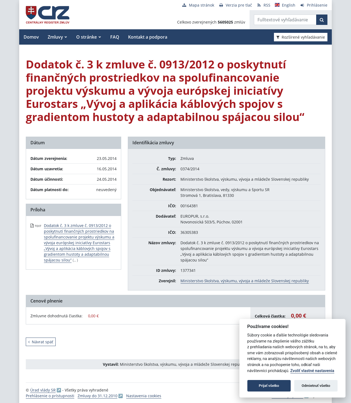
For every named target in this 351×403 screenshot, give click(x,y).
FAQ (114, 37)
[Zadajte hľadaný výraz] (285, 20)
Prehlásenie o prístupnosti (50, 395)
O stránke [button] (86, 37)
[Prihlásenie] (313, 5)
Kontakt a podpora (147, 37)
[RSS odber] (263, 5)
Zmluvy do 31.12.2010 (97, 395)
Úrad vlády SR (43, 390)
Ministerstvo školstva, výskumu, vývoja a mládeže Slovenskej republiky (244, 280)
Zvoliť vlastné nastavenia (312, 371)
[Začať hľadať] (321, 20)
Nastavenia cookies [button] (143, 395)
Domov (31, 37)
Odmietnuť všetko (316, 386)
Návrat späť (40, 341)
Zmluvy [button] (55, 37)
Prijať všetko (269, 386)
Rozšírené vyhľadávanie (300, 37)
